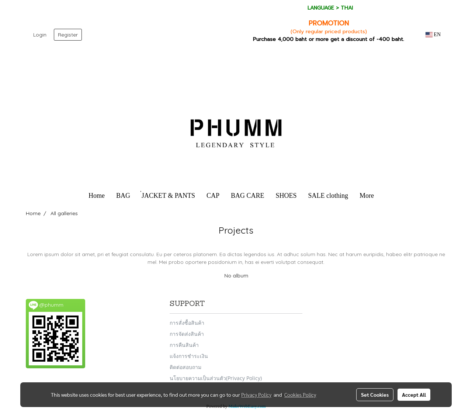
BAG (123, 195)
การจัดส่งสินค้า (187, 333)
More (367, 195)
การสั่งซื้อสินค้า (187, 322)
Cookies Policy (300, 394)
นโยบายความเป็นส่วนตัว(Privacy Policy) (216, 378)
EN (433, 34)
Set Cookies (375, 394)
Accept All (414, 394)
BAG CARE (247, 195)
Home (96, 195)
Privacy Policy (256, 394)
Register (68, 34)
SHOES (286, 195)
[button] (386, 196)
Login (39, 34)
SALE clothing (328, 195)
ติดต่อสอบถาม (185, 367)
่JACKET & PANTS (168, 195)
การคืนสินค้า (184, 344)
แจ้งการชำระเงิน (189, 355)
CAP (212, 195)
